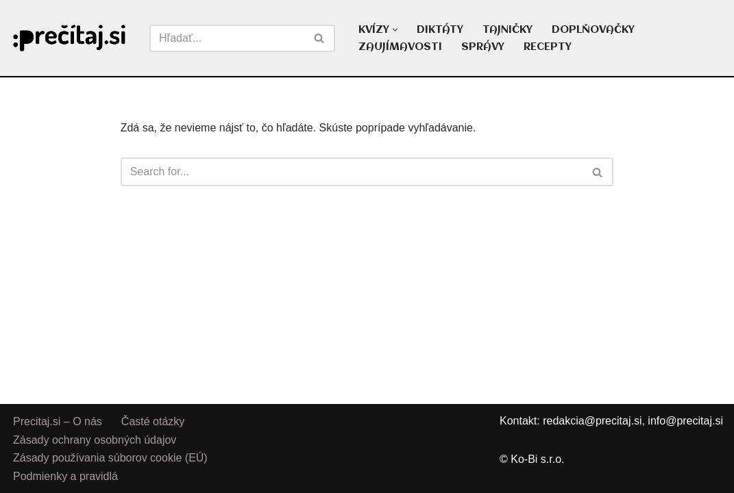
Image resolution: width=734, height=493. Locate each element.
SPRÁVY (482, 47)
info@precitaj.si (685, 421)
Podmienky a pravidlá (65, 475)
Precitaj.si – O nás (57, 421)
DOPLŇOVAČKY (593, 30)
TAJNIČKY (507, 30)
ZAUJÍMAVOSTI (400, 47)
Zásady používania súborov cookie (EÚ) (110, 458)
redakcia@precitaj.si (592, 421)
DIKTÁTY (440, 30)
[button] (395, 29)
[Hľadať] (226, 38)
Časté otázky (152, 421)
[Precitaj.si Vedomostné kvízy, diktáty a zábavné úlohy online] (69, 38)
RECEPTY (548, 47)
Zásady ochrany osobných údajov (94, 439)
